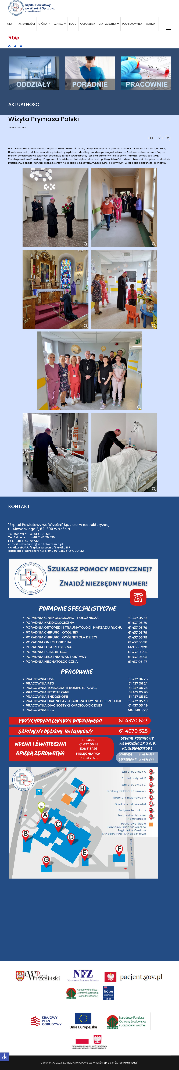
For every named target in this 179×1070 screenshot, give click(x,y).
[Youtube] (21, 46)
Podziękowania (132, 24)
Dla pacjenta (107, 24)
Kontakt (151, 24)
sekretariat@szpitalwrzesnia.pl (41, 544)
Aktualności (27, 24)
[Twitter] (15, 46)
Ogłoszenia (87, 24)
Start (11, 24)
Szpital (58, 24)
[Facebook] (9, 46)
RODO (73, 24)
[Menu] (168, 31)
